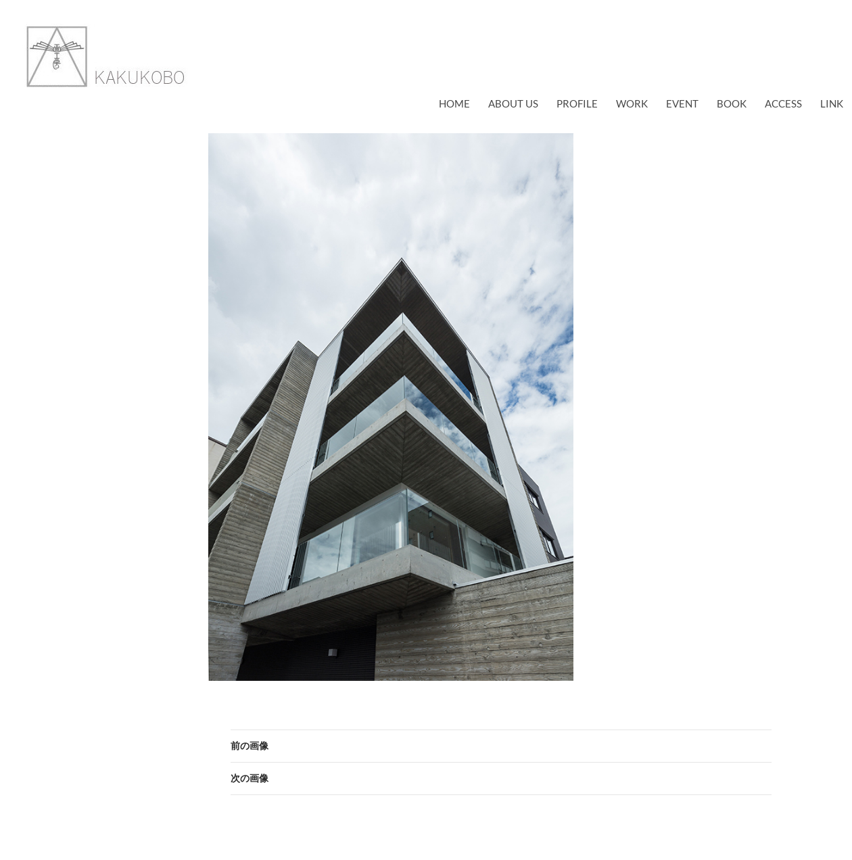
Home (454, 103)
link (831, 103)
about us (513, 103)
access (783, 103)
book (732, 103)
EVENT (682, 103)
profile (577, 103)
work (632, 103)
